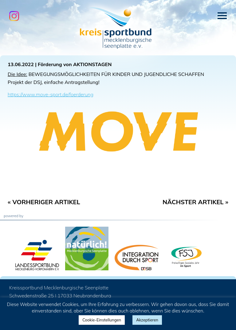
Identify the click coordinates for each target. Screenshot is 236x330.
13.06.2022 (21, 64)
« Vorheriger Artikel (44, 202)
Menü (222, 15)
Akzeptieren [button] (147, 319)
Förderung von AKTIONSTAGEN (75, 64)
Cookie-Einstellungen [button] (101, 319)
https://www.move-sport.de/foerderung (50, 94)
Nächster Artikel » (195, 202)
